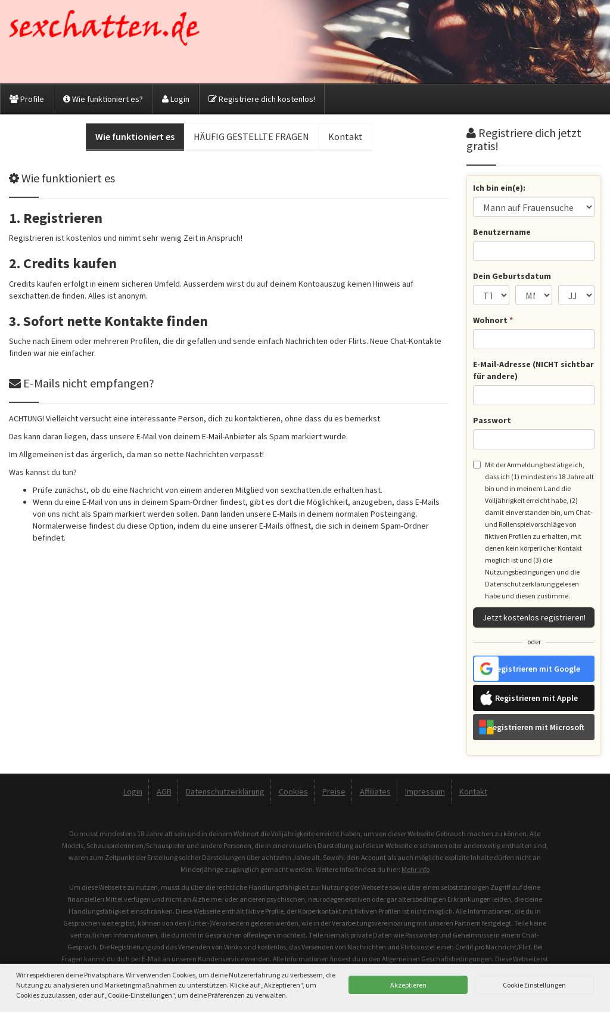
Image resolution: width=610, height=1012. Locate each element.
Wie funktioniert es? (103, 99)
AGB (164, 791)
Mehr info (416, 869)
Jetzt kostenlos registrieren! (534, 617)
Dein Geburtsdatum (512, 276)
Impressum (425, 791)
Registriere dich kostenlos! (261, 99)
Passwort (492, 420)
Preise (334, 791)
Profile (27, 99)
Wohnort (493, 320)
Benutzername (502, 231)
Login (175, 99)
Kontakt (473, 791)
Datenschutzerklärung (225, 791)
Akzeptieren (408, 984)
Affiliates (375, 791)
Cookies (293, 791)
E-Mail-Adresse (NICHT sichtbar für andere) (533, 370)
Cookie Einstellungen (534, 984)
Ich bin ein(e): (499, 187)
